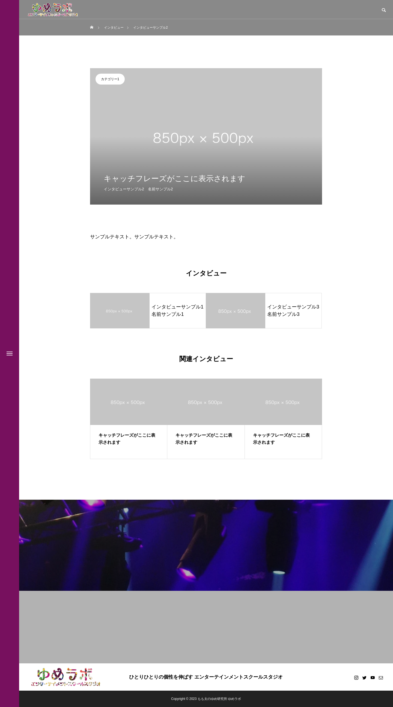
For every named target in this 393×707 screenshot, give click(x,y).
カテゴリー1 (110, 79)
